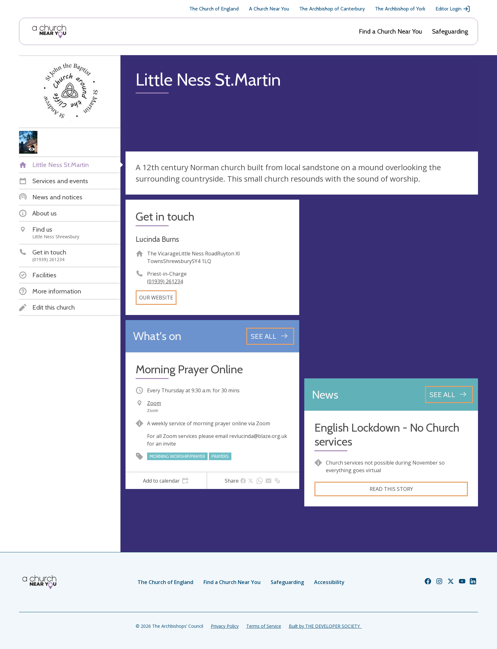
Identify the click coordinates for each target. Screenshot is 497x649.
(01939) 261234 (165, 281)
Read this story (391, 488)
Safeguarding (450, 31)
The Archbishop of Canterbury (332, 9)
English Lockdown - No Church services (386, 434)
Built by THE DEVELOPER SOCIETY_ (325, 626)
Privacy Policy (225, 626)
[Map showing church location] (391, 286)
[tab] (166, 480)
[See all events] (270, 336)
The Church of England (214, 9)
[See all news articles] (449, 394)
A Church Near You (269, 9)
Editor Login (453, 9)
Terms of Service (263, 626)
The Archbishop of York (400, 9)
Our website (156, 297)
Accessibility (329, 582)
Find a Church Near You (390, 31)
